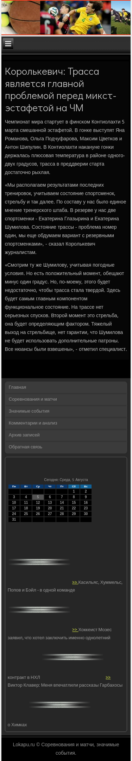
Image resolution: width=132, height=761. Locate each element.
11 (26, 503)
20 (50, 508)
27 (50, 514)
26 (38, 514)
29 (74, 514)
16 (86, 503)
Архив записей (24, 435)
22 (74, 508)
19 (38, 508)
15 (74, 503)
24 (14, 514)
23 (86, 508)
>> (75, 582)
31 (14, 519)
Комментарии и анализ (33, 423)
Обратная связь (25, 447)
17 (14, 508)
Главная (17, 387)
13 (50, 503)
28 (62, 514)
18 (26, 508)
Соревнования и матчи (33, 399)
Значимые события (29, 411)
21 (62, 508)
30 (86, 514)
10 (14, 503)
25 (26, 514)
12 (38, 503)
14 (62, 503)
